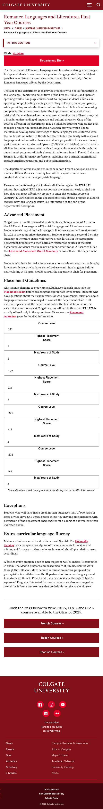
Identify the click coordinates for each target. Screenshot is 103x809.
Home (7, 28)
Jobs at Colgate (61, 749)
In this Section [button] (18, 42)
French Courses (50, 623)
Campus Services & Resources (70, 743)
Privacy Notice (52, 789)
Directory (11, 767)
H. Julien (18, 53)
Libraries (11, 773)
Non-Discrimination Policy (51, 794)
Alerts (55, 773)
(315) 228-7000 (51, 731)
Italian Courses (51, 637)
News (9, 743)
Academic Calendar (63, 761)
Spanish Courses (51, 652)
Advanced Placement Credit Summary (33, 251)
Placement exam (14, 291)
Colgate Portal (51, 798)
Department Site (51, 60)
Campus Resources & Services (43, 28)
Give (8, 755)
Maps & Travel (60, 755)
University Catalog (63, 767)
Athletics (11, 761)
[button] (89, 5)
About (18, 28)
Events (10, 749)
